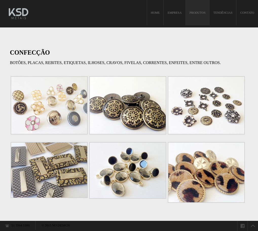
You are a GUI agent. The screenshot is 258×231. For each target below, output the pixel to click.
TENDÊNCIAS (222, 12)
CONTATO (247, 12)
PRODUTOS (198, 12)
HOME (155, 12)
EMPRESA (174, 12)
